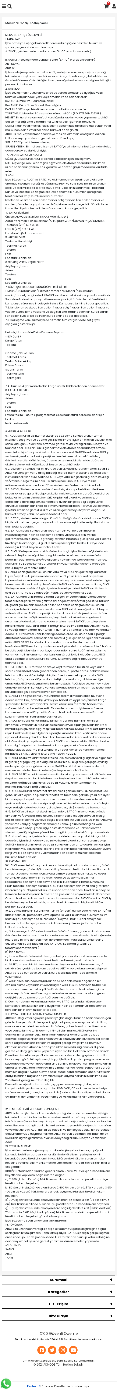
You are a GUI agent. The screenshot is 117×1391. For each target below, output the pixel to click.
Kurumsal (58, 1279)
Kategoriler (58, 1292)
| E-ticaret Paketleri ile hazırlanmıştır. (58, 1386)
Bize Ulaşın (58, 1316)
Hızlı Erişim (58, 1304)
